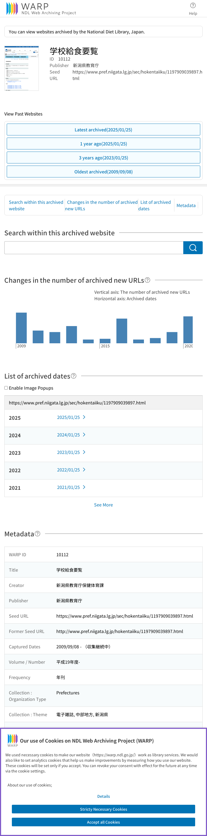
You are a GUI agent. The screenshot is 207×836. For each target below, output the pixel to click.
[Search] (193, 247)
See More (103, 504)
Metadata (186, 205)
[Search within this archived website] (93, 247)
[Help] (147, 280)
